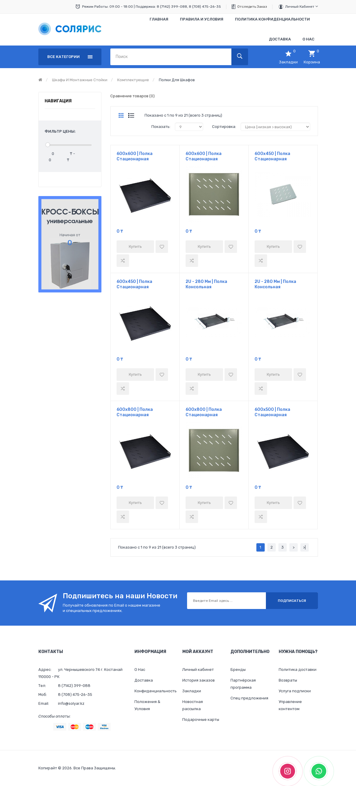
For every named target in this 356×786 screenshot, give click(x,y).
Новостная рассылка (192, 705)
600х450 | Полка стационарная (272, 156)
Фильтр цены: (60, 131)
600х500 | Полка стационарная (272, 412)
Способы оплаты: (54, 716)
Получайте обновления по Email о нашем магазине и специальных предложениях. (111, 608)
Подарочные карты (200, 719)
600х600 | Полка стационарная (135, 156)
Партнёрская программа (243, 684)
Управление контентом (290, 705)
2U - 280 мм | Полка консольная (206, 284)
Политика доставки (297, 669)
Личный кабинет (301, 6)
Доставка (143, 680)
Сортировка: (224, 126)
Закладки (191, 691)
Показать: (160, 126)
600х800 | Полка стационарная (135, 412)
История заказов (198, 680)
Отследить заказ (252, 6)
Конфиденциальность (154, 691)
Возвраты (288, 680)
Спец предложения (249, 698)
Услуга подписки (295, 691)
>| (304, 547)
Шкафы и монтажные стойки (79, 80)
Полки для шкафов (177, 80)
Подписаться (292, 601)
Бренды (238, 669)
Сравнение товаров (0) (132, 96)
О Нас (139, 669)
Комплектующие (133, 80)
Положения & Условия (147, 705)
